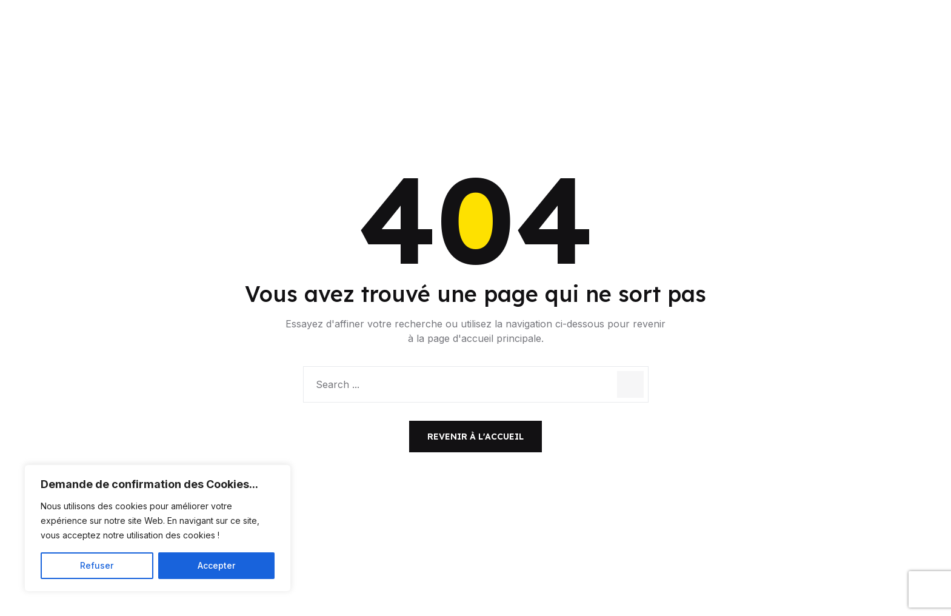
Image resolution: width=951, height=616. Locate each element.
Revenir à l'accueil (475, 436)
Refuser (96, 565)
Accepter (216, 565)
